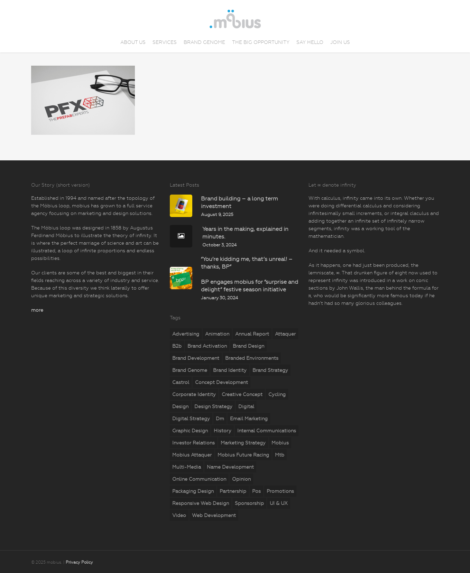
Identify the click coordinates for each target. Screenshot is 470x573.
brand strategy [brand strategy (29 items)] (270, 370)
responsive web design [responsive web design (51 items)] (200, 503)
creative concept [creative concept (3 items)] (242, 394)
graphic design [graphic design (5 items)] (190, 430)
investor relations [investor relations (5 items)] (193, 442)
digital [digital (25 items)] (246, 406)
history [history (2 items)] (222, 430)
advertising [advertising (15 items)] (185, 334)
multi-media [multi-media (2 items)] (186, 467)
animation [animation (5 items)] (217, 334)
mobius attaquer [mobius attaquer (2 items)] (192, 455)
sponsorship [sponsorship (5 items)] (249, 503)
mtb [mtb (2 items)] (279, 455)
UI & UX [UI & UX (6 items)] (279, 503)
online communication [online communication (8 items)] (199, 479)
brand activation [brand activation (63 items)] (207, 346)
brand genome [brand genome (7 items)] (189, 370)
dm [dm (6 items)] (220, 418)
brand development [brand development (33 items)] (195, 358)
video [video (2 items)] (179, 515)
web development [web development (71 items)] (214, 515)
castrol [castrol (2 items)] (180, 382)
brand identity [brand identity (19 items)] (230, 370)
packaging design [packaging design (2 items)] (193, 491)
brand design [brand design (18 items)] (248, 346)
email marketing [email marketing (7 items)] (249, 418)
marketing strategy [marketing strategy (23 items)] (243, 442)
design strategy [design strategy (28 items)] (213, 406)
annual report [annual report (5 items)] (252, 334)
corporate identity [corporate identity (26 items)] (194, 394)
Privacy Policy (79, 562)
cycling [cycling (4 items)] (277, 394)
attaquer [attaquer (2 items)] (285, 334)
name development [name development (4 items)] (230, 467)
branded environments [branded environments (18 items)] (251, 358)
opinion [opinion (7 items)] (241, 479)
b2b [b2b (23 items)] (177, 346)
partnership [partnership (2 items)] (233, 491)
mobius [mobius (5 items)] (280, 442)
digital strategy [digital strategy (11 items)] (191, 418)
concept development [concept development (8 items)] (221, 382)
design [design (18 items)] (180, 406)
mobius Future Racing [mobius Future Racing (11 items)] (243, 455)
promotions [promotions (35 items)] (280, 491)
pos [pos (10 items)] (256, 491)
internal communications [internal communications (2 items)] (266, 430)
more (37, 310)
